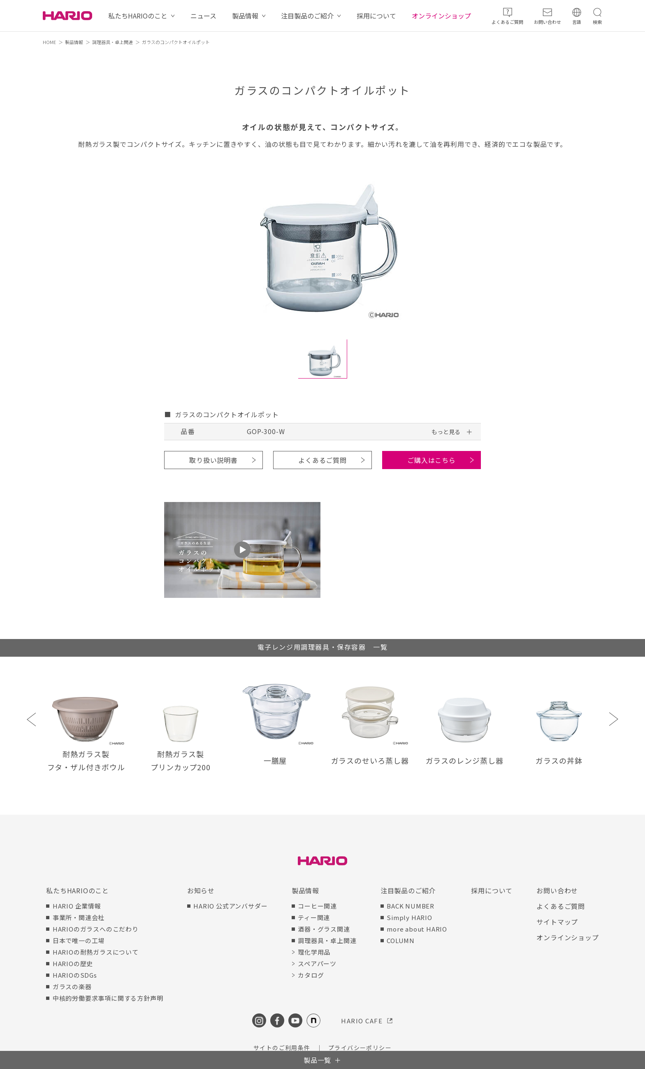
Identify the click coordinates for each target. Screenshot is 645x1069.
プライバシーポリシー (360, 1047)
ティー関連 (314, 917)
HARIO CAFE (362, 1021)
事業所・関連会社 (78, 917)
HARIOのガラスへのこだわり (96, 929)
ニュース (203, 15)
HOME (49, 42)
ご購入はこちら (431, 460)
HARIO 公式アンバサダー (230, 906)
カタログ (311, 975)
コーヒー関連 (317, 906)
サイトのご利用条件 (282, 1047)
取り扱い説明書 (213, 460)
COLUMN (401, 940)
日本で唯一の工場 (78, 940)
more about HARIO (417, 929)
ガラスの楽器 (72, 986)
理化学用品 (314, 952)
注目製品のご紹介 (307, 15)
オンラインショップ (441, 15)
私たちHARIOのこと (137, 15)
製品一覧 (317, 1060)
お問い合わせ (557, 890)
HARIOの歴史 (73, 963)
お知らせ (201, 890)
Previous (31, 719)
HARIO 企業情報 (77, 906)
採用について (376, 15)
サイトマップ (557, 921)
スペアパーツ (317, 963)
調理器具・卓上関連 (112, 42)
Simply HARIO (409, 917)
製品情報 (245, 15)
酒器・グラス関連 (324, 929)
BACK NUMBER (410, 906)
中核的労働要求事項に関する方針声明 (108, 998)
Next (613, 719)
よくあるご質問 (322, 460)
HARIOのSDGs (75, 975)
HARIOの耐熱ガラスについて (96, 952)
